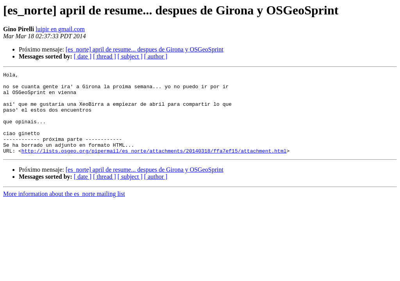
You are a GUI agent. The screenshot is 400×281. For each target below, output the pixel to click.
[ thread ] (104, 56)
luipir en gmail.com (60, 29)
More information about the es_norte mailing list (64, 210)
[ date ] (82, 56)
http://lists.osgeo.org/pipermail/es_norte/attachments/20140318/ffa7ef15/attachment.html (154, 167)
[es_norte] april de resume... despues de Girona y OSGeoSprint (144, 49)
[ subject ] (130, 56)
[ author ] (156, 56)
